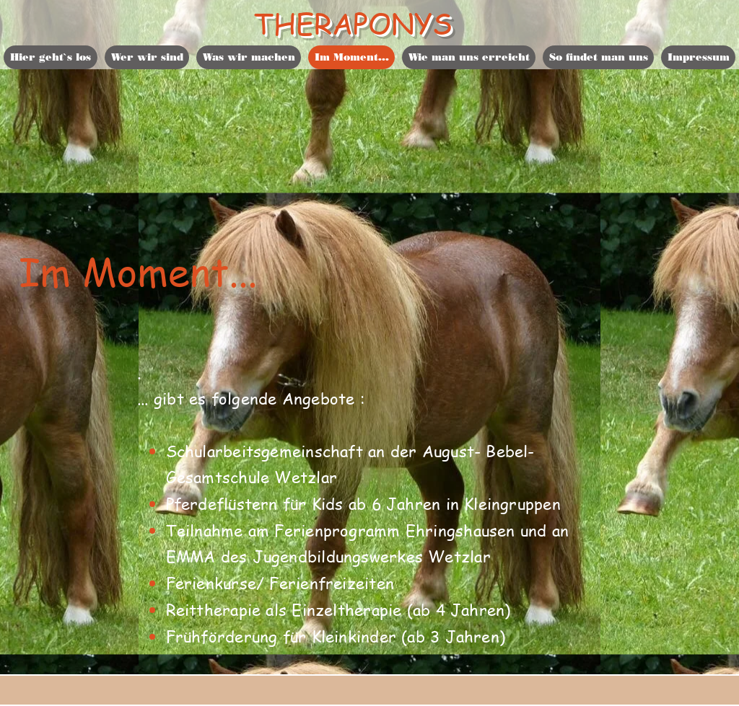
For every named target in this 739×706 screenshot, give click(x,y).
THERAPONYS (353, 23)
